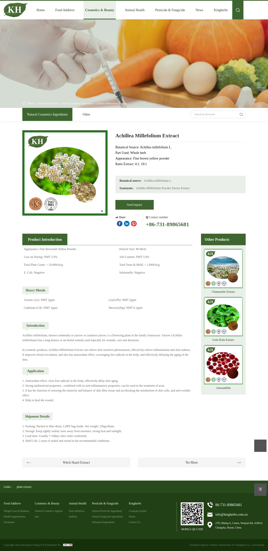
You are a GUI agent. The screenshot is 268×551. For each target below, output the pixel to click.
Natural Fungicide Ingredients (107, 516)
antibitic (73, 516)
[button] (102, 211)
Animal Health (135, 10)
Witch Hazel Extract (76, 462)
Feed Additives (76, 511)
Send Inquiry (134, 204)
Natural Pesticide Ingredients (107, 511)
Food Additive (65, 10)
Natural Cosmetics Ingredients (77, 103)
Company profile (137, 511)
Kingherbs (221, 10)
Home (40, 10)
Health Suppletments (14, 516)
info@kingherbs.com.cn (231, 514)
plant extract (24, 486)
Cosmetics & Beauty (99, 10)
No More (192, 462)
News (199, 10)
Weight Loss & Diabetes (16, 511)
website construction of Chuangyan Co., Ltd (232, 545)
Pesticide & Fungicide (170, 10)
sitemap (260, 545)
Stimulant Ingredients (103, 522)
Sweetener (9, 522)
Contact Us (135, 522)
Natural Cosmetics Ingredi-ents (49, 514)
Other (86, 114)
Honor (132, 516)
